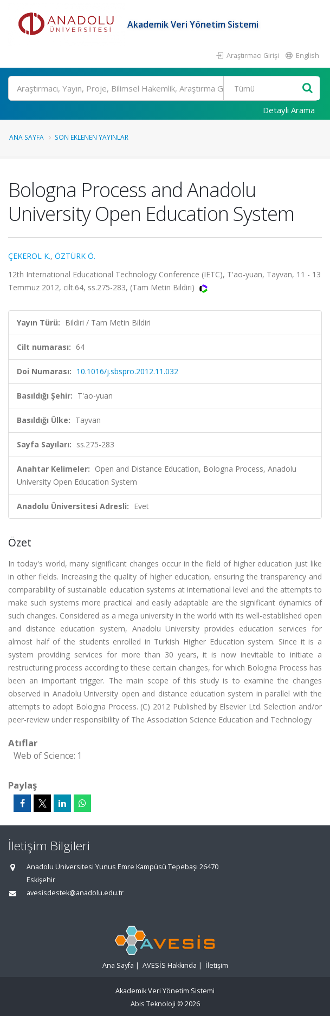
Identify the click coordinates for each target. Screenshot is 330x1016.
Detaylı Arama (289, 110)
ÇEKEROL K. (29, 256)
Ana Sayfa (26, 137)
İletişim (216, 965)
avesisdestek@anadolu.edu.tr (75, 892)
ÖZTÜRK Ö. (75, 256)
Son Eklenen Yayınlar (91, 137)
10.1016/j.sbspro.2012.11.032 (127, 371)
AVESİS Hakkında (170, 965)
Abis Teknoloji (153, 1003)
